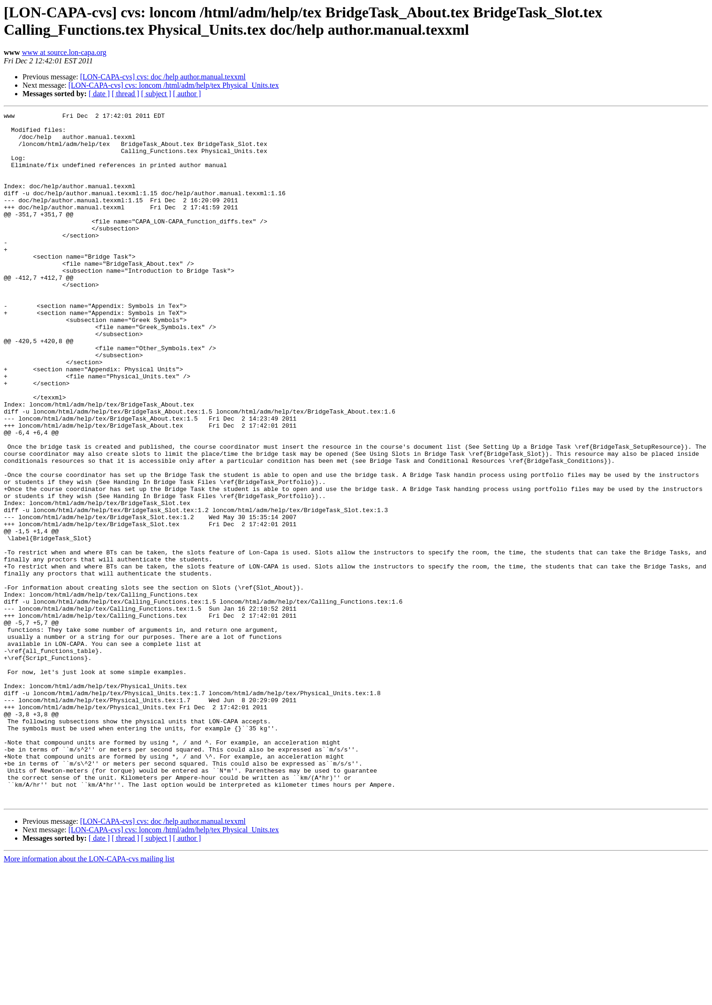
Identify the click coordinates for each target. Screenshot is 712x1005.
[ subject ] (156, 94)
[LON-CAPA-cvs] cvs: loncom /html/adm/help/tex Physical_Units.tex (173, 85)
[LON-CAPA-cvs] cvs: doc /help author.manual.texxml (163, 77)
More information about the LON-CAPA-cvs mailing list (89, 997)
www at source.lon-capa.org (64, 52)
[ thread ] (125, 94)
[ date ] (99, 94)
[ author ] (187, 94)
